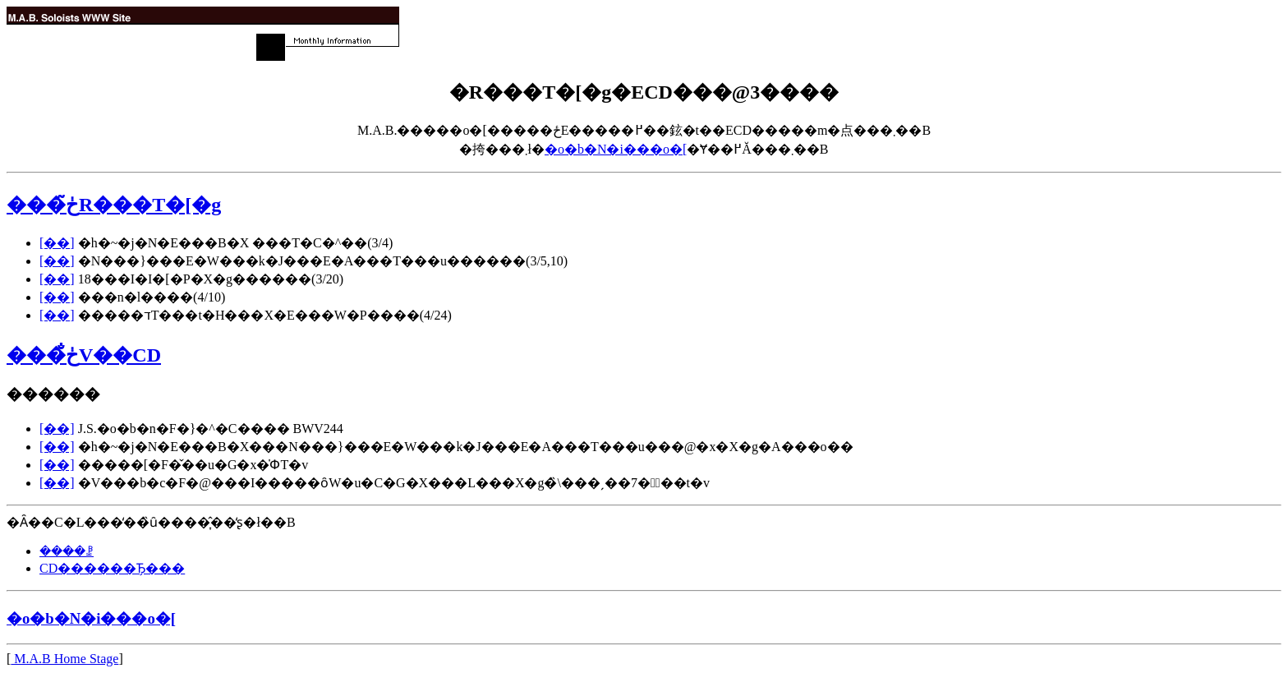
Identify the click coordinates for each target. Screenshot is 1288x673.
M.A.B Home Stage (64, 659)
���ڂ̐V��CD (84, 355)
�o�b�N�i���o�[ (616, 149)
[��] (57, 243)
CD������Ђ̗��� (112, 568)
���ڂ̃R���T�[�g (114, 204)
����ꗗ (66, 551)
